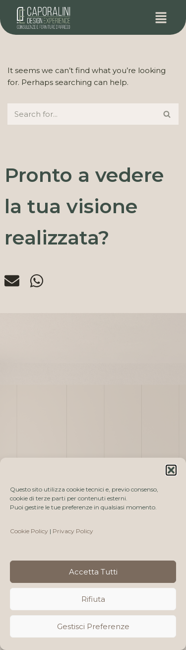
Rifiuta (93, 599)
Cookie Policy (29, 531)
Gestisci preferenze (93, 626)
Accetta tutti (93, 571)
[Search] (81, 114)
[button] (171, 470)
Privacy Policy (73, 531)
